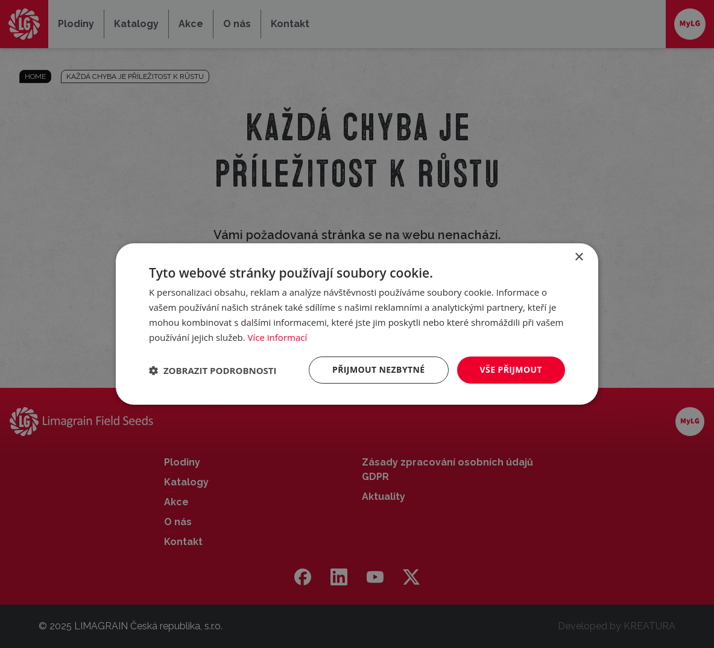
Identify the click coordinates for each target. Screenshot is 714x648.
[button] (213, 370)
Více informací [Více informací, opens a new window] (278, 337)
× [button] (578, 257)
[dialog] (357, 324)
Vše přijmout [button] (511, 369)
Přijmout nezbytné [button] (378, 369)
